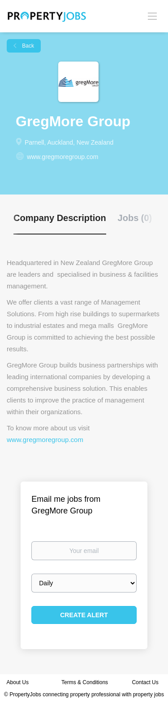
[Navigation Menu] (152, 15)
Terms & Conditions (84, 682)
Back (27, 46)
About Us (18, 682)
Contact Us (146, 682)
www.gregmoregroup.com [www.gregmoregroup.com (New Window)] (63, 156)
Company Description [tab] (59, 218)
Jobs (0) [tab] (135, 218)
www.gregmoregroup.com (45, 439)
